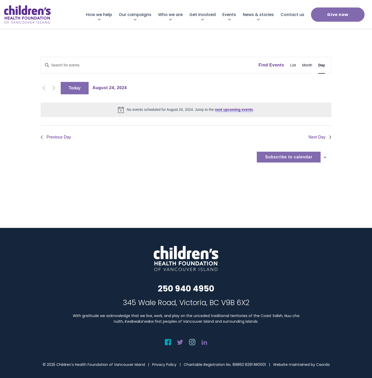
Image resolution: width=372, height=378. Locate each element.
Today (75, 88)
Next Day (319, 137)
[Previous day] (44, 88)
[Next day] (54, 88)
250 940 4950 (186, 288)
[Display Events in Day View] (321, 65)
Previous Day (56, 137)
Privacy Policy (164, 364)
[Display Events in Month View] (307, 65)
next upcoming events (234, 109)
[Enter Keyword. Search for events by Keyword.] (150, 65)
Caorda (323, 364)
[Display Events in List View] (293, 65)
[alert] (186, 110)
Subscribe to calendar (288, 157)
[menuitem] (99, 14)
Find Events (271, 65)
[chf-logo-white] (27, 14)
